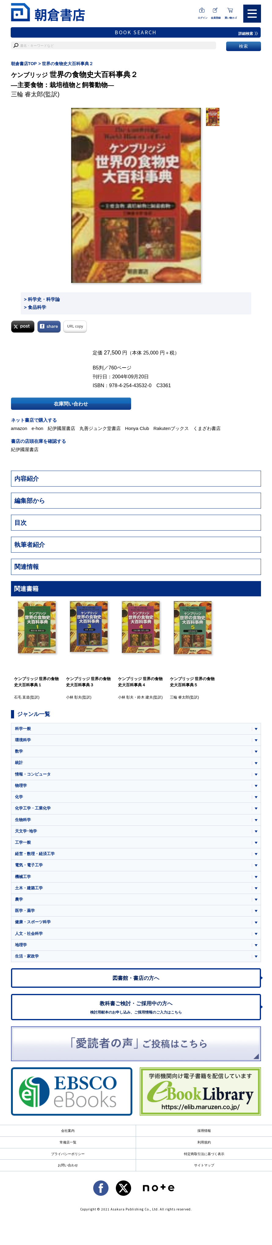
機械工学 (23, 876)
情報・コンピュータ (33, 774)
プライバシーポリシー (68, 1154)
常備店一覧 (68, 1142)
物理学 (21, 785)
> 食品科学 (35, 307)
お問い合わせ (68, 1165)
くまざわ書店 (207, 428)
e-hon (37, 428)
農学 (19, 899)
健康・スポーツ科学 (33, 922)
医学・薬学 (25, 911)
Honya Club (137, 428)
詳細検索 (248, 33)
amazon (19, 428)
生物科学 (23, 819)
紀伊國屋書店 (61, 428)
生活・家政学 (27, 956)
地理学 (21, 945)
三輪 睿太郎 (27, 94)
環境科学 (23, 740)
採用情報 (204, 1131)
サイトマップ (204, 1165)
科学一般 (23, 728)
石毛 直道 (22, 697)
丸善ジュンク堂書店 (100, 428)
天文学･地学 (26, 831)
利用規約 (204, 1142)
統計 (19, 763)
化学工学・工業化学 (33, 808)
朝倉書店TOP (24, 63)
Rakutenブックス (171, 428)
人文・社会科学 (29, 933)
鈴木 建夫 (145, 697)
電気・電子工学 (29, 865)
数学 (19, 751)
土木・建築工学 (29, 888)
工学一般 (23, 842)
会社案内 (68, 1131)
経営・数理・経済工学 (35, 854)
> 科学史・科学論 (42, 299)
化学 (19, 797)
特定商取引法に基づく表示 (204, 1154)
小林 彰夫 (74, 697)
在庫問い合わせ (71, 403)
